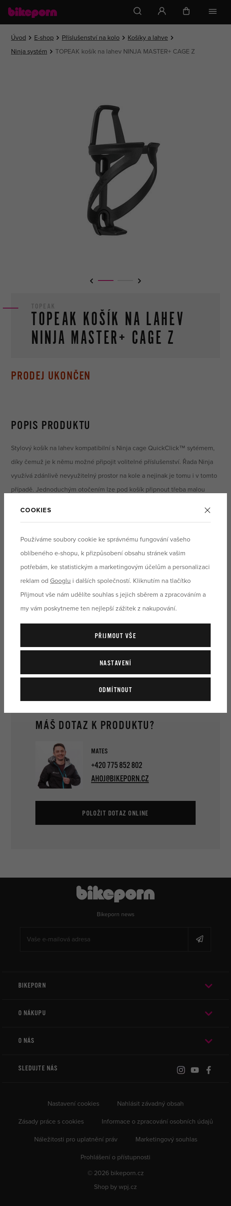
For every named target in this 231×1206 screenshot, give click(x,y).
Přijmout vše (115, 636)
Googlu (60, 581)
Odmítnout (115, 690)
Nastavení (115, 663)
